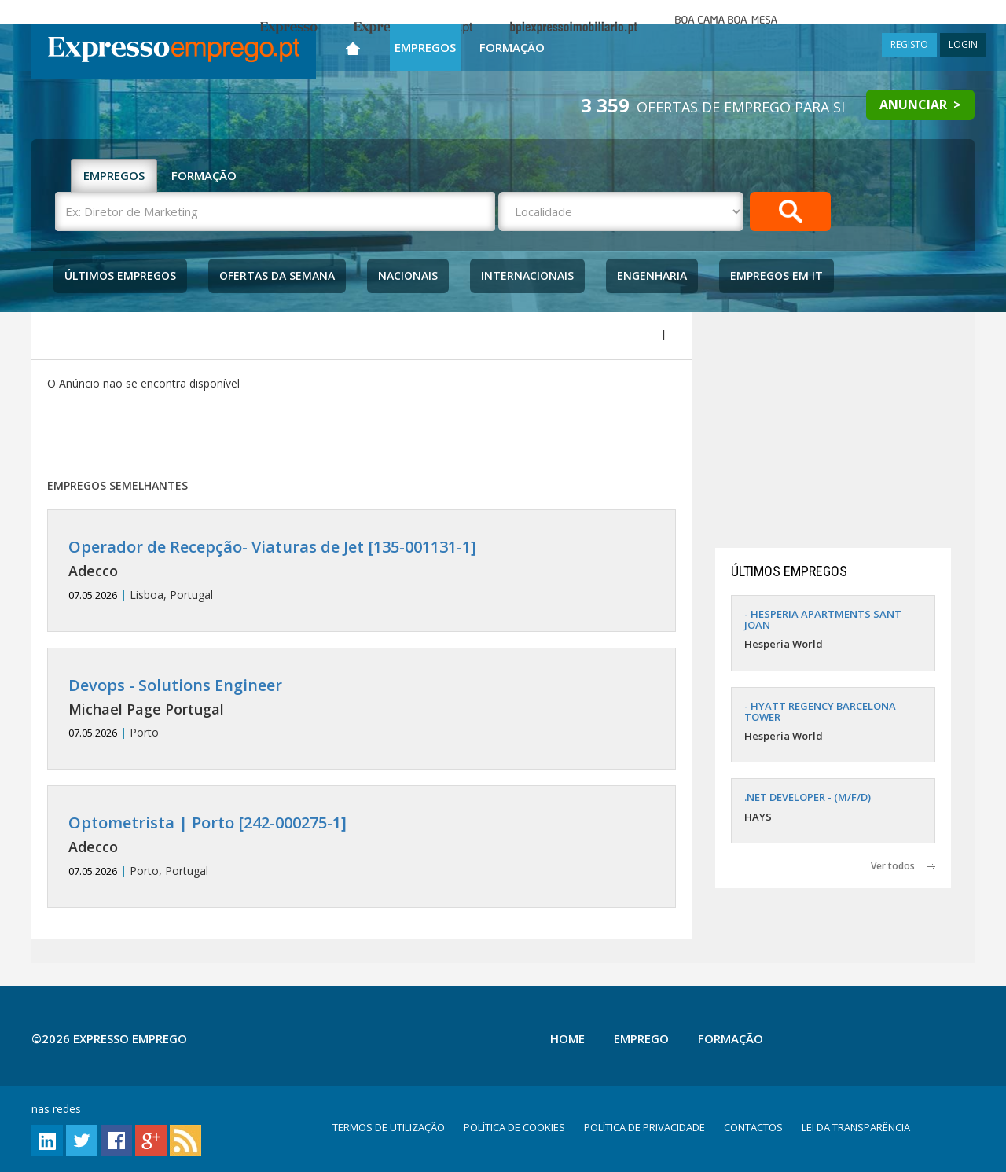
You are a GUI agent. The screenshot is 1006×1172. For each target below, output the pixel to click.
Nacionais (408, 275)
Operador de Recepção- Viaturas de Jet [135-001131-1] (272, 546)
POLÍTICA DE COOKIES (514, 1127)
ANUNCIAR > (920, 104)
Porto (361, 708)
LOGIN (963, 44)
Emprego (641, 1038)
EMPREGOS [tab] (114, 175)
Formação (512, 47)
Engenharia (652, 275)
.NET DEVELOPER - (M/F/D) (807, 797)
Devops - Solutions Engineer (175, 685)
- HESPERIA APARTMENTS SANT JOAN (822, 619)
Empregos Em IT (776, 275)
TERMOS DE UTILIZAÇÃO (388, 1127)
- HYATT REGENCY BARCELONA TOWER (820, 711)
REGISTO (909, 44)
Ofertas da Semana (277, 275)
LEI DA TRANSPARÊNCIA (856, 1127)
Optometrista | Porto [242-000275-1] (207, 822)
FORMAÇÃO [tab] (204, 175)
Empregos (425, 47)
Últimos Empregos (120, 275)
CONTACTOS (753, 1127)
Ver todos (903, 866)
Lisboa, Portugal (361, 570)
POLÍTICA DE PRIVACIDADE (644, 1127)
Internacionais (527, 275)
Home (567, 1038)
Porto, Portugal (361, 846)
